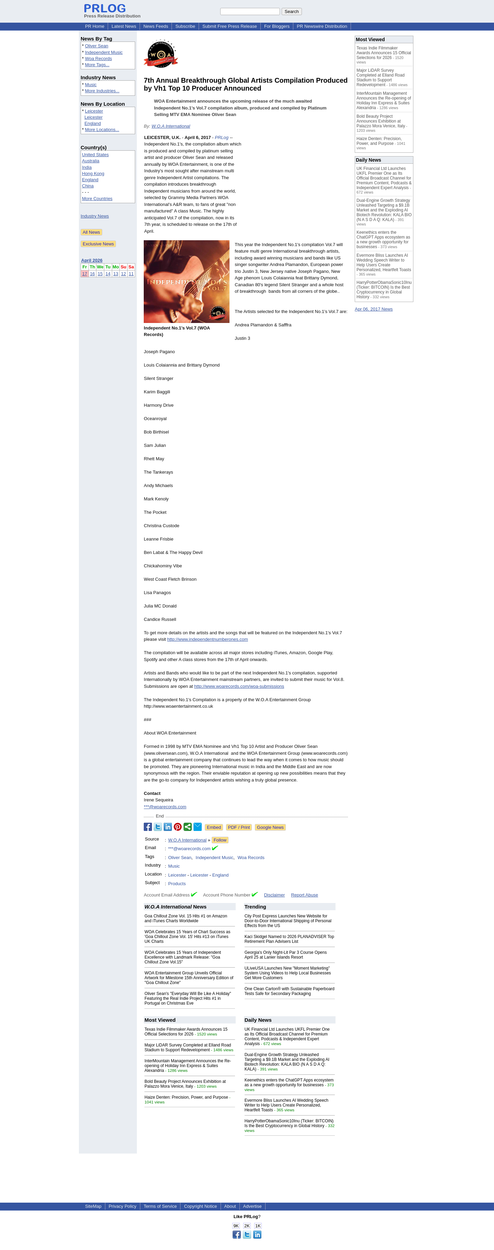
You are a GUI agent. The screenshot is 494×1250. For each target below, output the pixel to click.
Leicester (94, 111)
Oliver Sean (96, 45)
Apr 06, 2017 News (374, 309)
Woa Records (98, 58)
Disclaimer (274, 895)
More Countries (97, 198)
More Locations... (102, 129)
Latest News (123, 26)
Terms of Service (160, 1206)
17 (84, 273)
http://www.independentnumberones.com (207, 639)
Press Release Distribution (112, 13)
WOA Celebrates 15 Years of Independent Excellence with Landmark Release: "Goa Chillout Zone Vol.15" (182, 957)
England (92, 123)
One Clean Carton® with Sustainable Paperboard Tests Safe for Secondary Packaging (289, 991)
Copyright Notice (200, 1206)
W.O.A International (171, 126)
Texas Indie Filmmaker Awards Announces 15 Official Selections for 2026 (185, 1032)
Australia (90, 160)
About (230, 1206)
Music (91, 84)
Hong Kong (93, 173)
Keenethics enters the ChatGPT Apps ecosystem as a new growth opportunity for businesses (289, 1082)
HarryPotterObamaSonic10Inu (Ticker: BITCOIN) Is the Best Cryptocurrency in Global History (289, 1123)
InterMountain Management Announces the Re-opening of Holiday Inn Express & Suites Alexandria (187, 1065)
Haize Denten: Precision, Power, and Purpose (186, 1097)
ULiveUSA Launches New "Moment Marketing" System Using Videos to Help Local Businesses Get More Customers (288, 973)
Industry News (95, 216)
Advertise (252, 1206)
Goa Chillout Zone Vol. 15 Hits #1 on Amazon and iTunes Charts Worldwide (185, 918)
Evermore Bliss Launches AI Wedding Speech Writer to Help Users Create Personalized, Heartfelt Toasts (287, 1105)
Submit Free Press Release (229, 26)
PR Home (94, 26)
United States (95, 154)
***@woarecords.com (165, 806)
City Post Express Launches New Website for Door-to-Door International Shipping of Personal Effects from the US (288, 921)
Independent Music (104, 52)
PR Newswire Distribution (322, 26)
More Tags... (97, 64)
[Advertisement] (296, 185)
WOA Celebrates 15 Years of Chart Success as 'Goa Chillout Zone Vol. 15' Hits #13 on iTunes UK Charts (187, 936)
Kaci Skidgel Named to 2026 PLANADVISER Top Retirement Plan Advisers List (289, 939)
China (88, 185)
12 (123, 273)
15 (100, 273)
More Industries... (102, 90)
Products (177, 883)
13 (115, 273)
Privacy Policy (123, 1206)
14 (108, 273)
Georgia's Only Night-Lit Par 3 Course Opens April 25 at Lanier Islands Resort (286, 955)
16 (92, 273)
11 (131, 273)
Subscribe (185, 26)
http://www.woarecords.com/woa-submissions (239, 686)
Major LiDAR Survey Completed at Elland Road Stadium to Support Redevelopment (187, 1047)
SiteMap (93, 1206)
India (87, 167)
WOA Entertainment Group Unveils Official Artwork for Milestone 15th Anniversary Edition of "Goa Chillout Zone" (188, 978)
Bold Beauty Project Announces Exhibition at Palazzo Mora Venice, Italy (185, 1084)
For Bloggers (277, 26)
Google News (270, 827)
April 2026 (92, 260)
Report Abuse (304, 895)
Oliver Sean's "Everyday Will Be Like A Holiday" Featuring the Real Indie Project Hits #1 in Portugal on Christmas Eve (187, 998)
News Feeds (155, 26)
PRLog (221, 137)
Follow (220, 840)
